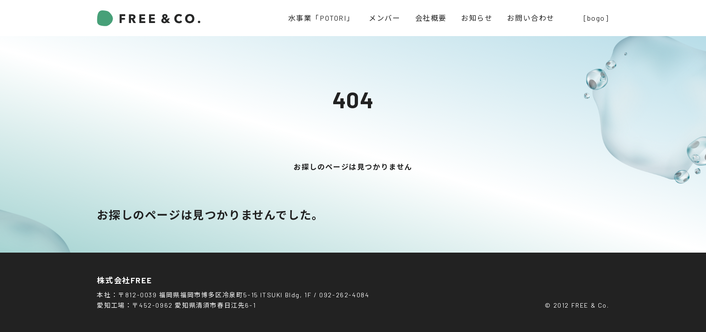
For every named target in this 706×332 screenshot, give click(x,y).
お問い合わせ (531, 18)
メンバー (384, 18)
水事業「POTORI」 (321, 18)
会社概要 (431, 18)
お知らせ (477, 18)
